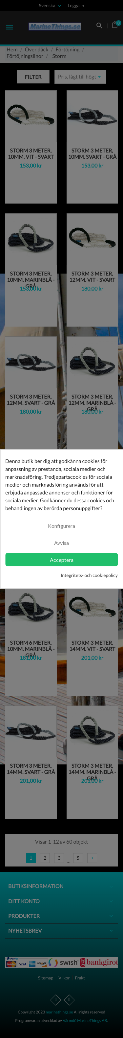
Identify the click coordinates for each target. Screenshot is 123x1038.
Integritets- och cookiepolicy (89, 575)
